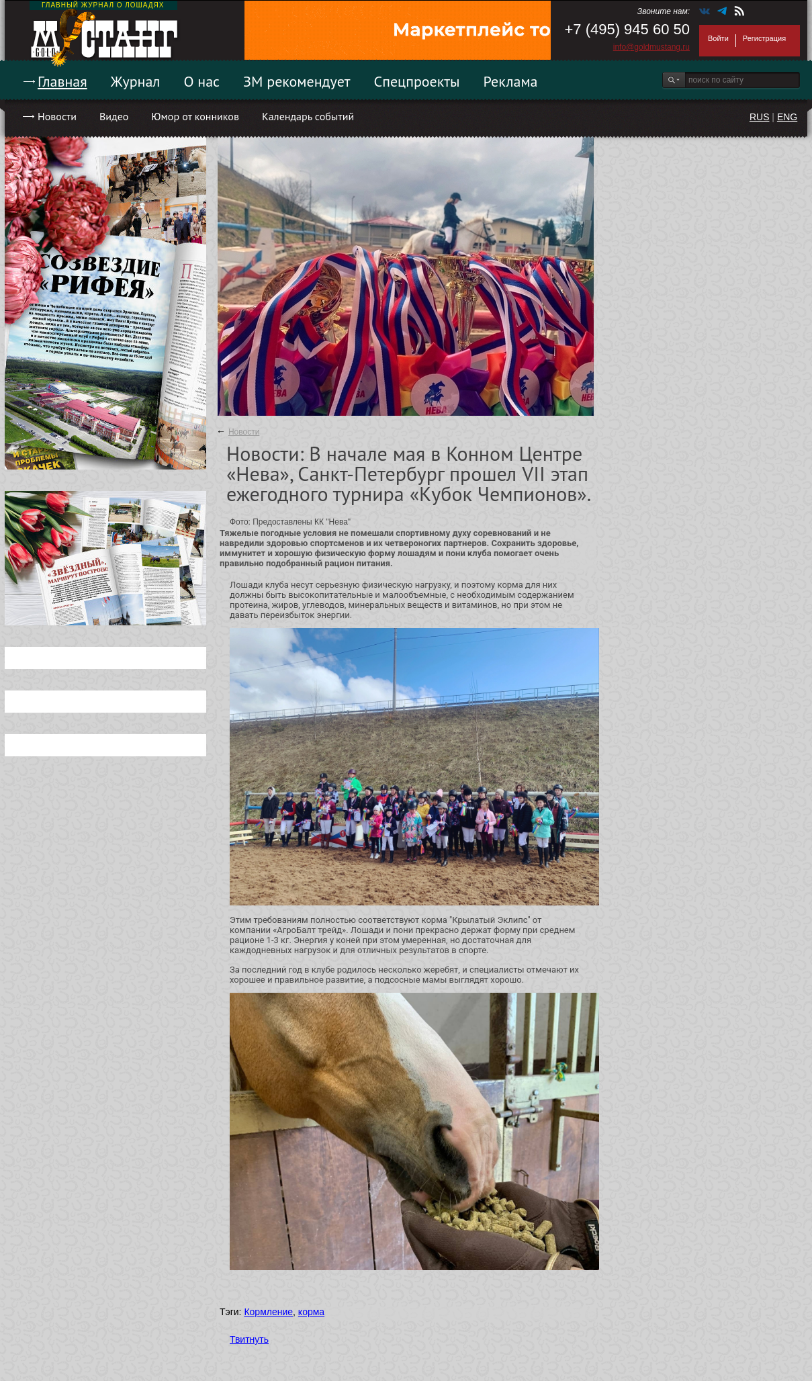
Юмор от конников (195, 116)
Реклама (511, 81)
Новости (57, 116)
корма (311, 1311)
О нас (201, 81)
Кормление (268, 1311)
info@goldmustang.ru (651, 47)
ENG (787, 117)
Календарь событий (308, 116)
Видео (113, 116)
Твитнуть (249, 1339)
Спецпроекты (417, 81)
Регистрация (764, 38)
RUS (760, 117)
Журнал (136, 81)
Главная (62, 81)
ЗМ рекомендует (297, 81)
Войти (718, 38)
